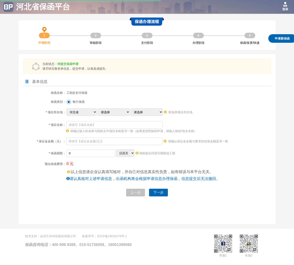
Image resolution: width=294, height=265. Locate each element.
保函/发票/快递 (250, 42)
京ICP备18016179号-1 (112, 236)
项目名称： (57, 125)
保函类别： (58, 101)
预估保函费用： (55, 164)
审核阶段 (96, 42)
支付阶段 (147, 42)
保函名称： (58, 92)
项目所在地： (56, 112)
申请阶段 (44, 38)
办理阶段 (198, 42)
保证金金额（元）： (51, 141)
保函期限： (57, 153)
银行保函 (79, 101)
